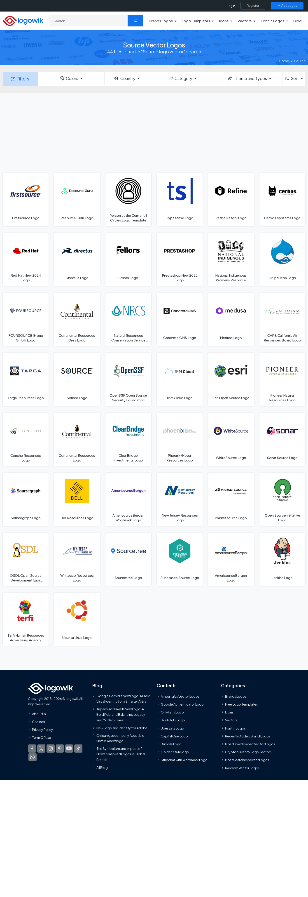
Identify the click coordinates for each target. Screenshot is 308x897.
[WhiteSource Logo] (231, 439)
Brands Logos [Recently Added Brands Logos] (235, 697)
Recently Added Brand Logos (247, 736)
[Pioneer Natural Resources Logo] (282, 379)
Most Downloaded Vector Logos (250, 744)
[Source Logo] (77, 379)
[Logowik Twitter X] (41, 749)
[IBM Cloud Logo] (180, 379)
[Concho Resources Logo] (26, 439)
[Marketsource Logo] (231, 499)
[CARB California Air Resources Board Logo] (282, 319)
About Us (39, 714)
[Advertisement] (154, 132)
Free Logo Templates (241, 704)
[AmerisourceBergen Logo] (231, 559)
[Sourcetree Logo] (128, 559)
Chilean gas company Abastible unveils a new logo (120, 738)
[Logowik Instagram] (51, 749)
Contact (38, 722)
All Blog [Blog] (102, 768)
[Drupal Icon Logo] (282, 259)
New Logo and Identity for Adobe (121, 728)
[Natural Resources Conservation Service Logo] (128, 319)
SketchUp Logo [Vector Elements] (173, 720)
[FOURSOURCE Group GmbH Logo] (26, 319)
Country (124, 78)
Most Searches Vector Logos (247, 760)
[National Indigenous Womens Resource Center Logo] (231, 259)
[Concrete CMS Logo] (180, 319)
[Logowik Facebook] (32, 749)
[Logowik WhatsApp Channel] (32, 757)
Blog (297, 21)
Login (231, 6)
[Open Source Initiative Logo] (282, 499)
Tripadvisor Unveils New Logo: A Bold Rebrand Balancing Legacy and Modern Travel (120, 714)
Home (284, 61)
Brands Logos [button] (161, 21)
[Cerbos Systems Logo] (282, 199)
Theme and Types (247, 78)
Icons (229, 713)
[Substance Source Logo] (180, 559)
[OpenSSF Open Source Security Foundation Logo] (128, 379)
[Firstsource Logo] (26, 199)
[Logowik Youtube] (69, 749)
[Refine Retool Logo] (231, 199)
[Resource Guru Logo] (77, 199)
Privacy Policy (42, 730)
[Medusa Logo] (231, 319)
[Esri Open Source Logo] (231, 379)
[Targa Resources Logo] (26, 379)
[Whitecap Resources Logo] (77, 559)
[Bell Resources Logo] (77, 499)
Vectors (231, 720)
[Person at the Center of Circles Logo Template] (128, 199)
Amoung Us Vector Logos (180, 697)
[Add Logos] (287, 5)
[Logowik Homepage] (23, 20)
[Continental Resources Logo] (77, 439)
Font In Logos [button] (272, 21)
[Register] (252, 5)
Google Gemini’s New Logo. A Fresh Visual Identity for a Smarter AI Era (123, 699)
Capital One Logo (174, 736)
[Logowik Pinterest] (60, 749)
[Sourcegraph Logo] (26, 499)
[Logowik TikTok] (78, 749)
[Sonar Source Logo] (282, 439)
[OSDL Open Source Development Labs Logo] (26, 559)
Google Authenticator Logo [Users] (182, 704)
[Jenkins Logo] (282, 559)
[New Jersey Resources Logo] (180, 499)
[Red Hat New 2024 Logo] (26, 259)
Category (180, 78)
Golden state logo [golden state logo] (175, 752)
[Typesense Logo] (180, 199)
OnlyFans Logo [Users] (172, 713)
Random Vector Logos (242, 768)
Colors (69, 78)
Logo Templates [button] (196, 21)
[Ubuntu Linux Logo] (77, 619)
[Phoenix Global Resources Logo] (180, 439)
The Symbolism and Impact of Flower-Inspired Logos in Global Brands (120, 754)
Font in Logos (235, 728)
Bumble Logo (171, 744)
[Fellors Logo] (128, 259)
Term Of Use (41, 738)
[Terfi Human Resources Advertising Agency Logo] (26, 619)
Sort (292, 78)
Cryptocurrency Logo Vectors (248, 752)
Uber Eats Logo (172, 728)
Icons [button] (224, 21)
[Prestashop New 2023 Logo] (180, 259)
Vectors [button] (245, 21)
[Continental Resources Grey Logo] (77, 319)
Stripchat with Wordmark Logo (184, 760)
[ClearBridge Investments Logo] (128, 439)
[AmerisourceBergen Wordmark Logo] (128, 499)
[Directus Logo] (77, 259)
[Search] (88, 20)
